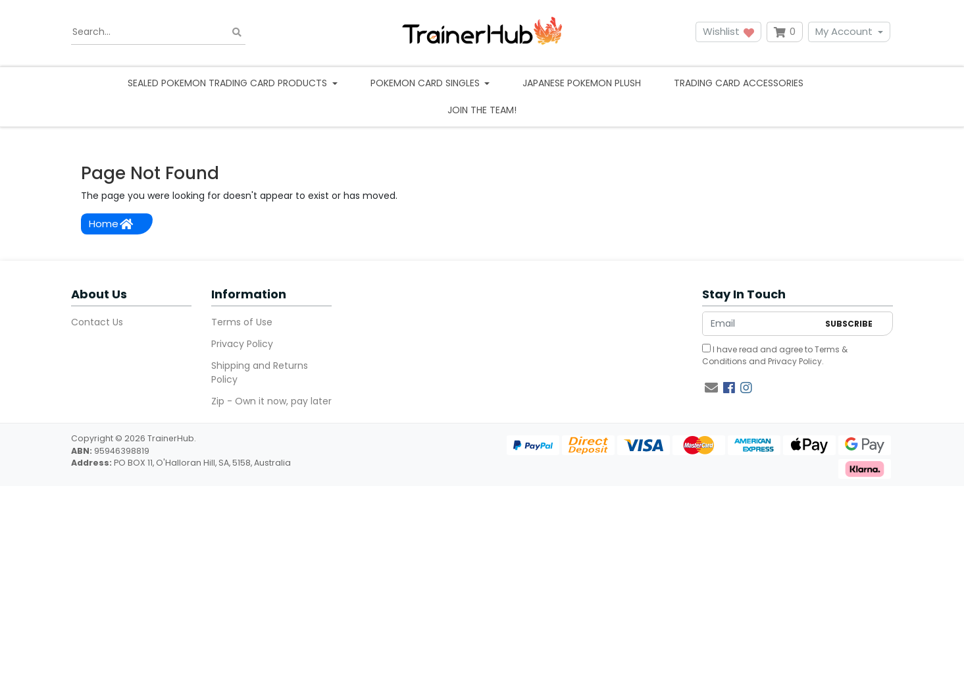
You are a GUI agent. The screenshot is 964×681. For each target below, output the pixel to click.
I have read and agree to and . (775, 355)
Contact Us (97, 322)
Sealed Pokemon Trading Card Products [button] (229, 83)
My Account (844, 31)
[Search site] (236, 32)
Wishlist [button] (728, 31)
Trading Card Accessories (738, 83)
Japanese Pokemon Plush (581, 83)
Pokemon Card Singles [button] (426, 83)
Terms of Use (241, 322)
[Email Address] (760, 323)
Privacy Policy (242, 343)
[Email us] (711, 388)
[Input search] (158, 32)
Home (111, 224)
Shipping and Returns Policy (259, 372)
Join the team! (482, 110)
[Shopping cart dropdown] (785, 32)
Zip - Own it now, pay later (271, 401)
